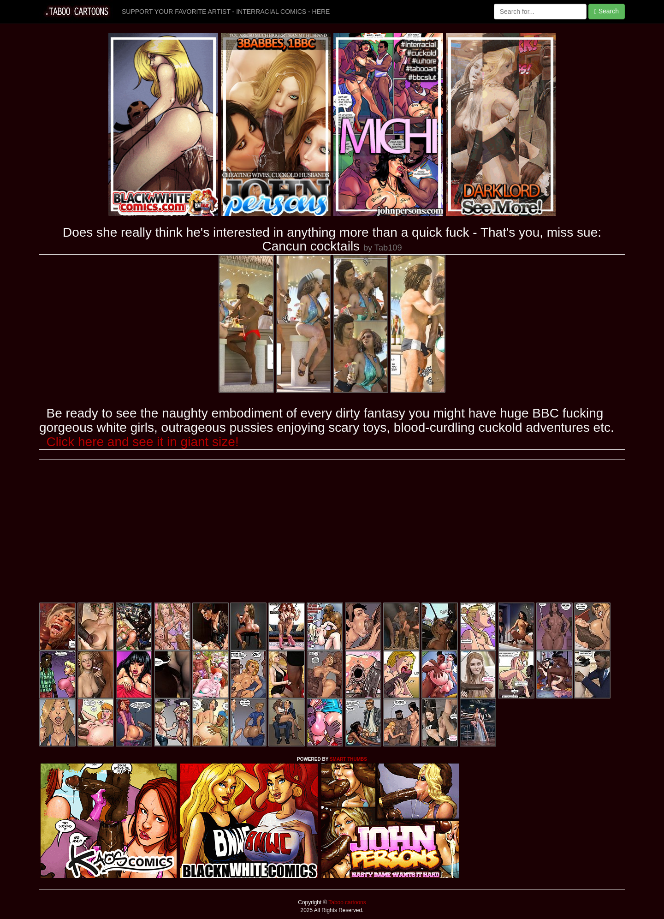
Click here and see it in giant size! (143, 442)
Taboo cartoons (346, 902)
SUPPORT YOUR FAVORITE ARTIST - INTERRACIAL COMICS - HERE (226, 11)
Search (606, 11)
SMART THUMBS (348, 759)
